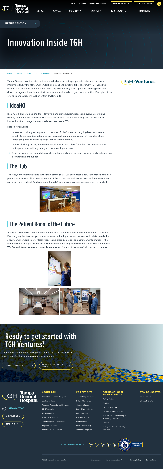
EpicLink (106, 403)
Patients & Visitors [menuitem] (96, 11)
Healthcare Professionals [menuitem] (118, 11)
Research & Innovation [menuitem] (144, 11)
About (73, 3)
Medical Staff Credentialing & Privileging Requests (114, 417)
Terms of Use (151, 460)
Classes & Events (82, 405)
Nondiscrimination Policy (52, 430)
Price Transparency (83, 426)
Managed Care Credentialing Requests (114, 428)
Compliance (96, 460)
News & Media (145, 397)
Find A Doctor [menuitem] (40, 11)
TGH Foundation (48, 409)
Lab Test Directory (83, 413)
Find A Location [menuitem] (56, 11)
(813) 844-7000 (16, 408)
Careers (82, 3)
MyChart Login (121, 4)
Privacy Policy (135, 460)
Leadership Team (48, 401)
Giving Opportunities (98, 3)
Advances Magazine (49, 417)
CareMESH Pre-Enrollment (113, 411)
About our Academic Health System (55, 405)
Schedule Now (144, 4)
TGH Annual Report (49, 413)
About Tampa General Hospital (54, 397)
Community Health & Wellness (53, 421)
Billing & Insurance (83, 401)
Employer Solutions (49, 426)
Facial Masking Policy (84, 409)
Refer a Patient (108, 399)
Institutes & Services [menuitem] (75, 11)
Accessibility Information (86, 397)
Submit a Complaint (84, 430)
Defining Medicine (110, 407)
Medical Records (82, 417)
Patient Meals (81, 421)
